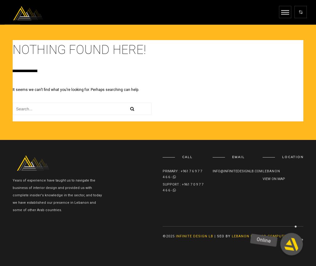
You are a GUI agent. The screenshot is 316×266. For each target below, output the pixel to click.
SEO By (224, 236)
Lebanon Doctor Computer (260, 236)
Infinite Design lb (194, 236)
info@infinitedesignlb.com (237, 171)
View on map (274, 179)
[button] (291, 244)
